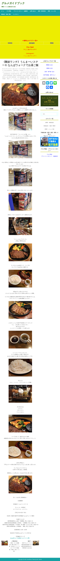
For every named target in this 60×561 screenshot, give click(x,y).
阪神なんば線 (5, 77)
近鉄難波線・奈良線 (21, 75)
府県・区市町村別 (42, 11)
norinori (16, 68)
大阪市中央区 (32, 73)
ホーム (2, 11)
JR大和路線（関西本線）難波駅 (27, 68)
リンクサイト (16, 14)
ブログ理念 (8, 11)
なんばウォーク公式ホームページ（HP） (20, 538)
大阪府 (14, 75)
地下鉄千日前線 (28, 72)
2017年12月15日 (8, 68)
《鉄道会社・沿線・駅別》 (49, 126)
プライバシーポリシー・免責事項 (21, 11)
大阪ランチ (22, 73)
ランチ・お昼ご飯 (20, 72)
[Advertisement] (30, 28)
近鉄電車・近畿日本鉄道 (31, 75)
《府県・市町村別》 (49, 122)
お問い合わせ (33, 11)
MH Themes (39, 559)
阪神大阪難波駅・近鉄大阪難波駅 (16, 77)
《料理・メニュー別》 (49, 129)
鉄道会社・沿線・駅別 (6, 14)
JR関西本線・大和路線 (18, 70)
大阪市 (26, 73)
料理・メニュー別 (51, 11)
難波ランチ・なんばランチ (13, 78)
